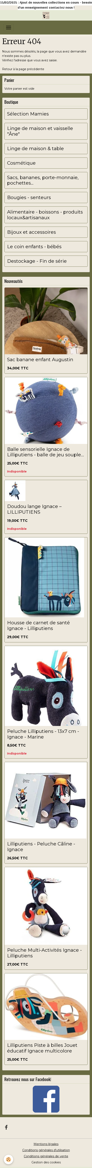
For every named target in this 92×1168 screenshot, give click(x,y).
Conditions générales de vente (46, 1156)
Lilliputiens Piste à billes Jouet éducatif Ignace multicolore (42, 1048)
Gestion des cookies (46, 1162)
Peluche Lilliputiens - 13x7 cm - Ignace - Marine (43, 734)
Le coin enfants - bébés (34, 246)
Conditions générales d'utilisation (46, 1150)
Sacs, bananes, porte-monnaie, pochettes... (43, 180)
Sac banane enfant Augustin (40, 359)
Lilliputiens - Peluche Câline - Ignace (41, 846)
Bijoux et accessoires (31, 232)
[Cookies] (8, 1159)
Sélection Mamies (28, 114)
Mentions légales (46, 1144)
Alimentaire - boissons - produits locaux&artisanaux (45, 214)
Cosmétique (21, 163)
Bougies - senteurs (29, 197)
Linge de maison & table (35, 148)
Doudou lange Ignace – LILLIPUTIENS (34, 509)
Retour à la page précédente (23, 69)
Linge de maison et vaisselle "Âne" (40, 131)
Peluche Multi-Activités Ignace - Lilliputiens (44, 953)
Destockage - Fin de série (37, 261)
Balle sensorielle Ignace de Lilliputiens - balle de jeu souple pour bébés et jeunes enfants (44, 452)
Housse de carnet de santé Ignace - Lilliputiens (38, 625)
